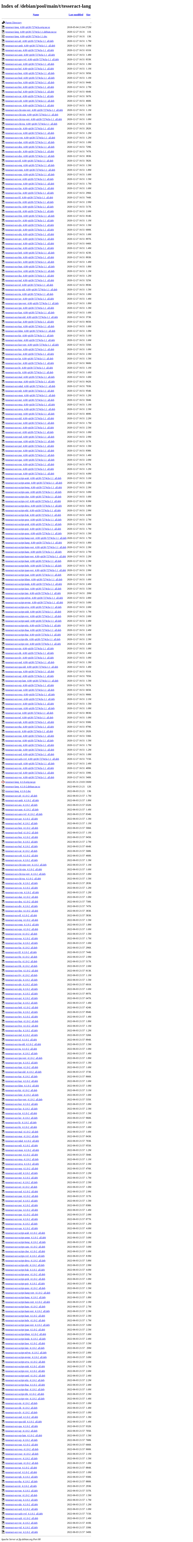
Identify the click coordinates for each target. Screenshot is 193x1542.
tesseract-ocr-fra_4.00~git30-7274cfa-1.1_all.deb (29, 206)
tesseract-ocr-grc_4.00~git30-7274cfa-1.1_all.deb (29, 239)
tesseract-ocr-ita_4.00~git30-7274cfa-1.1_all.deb (29, 294)
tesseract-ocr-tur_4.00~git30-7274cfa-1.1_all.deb (29, 740)
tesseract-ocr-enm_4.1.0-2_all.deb (22, 924)
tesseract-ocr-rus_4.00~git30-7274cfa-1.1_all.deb (29, 469)
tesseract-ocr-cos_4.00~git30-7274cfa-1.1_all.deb (29, 133)
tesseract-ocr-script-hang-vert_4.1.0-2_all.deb (27, 1292)
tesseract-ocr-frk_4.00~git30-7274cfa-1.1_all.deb (29, 211)
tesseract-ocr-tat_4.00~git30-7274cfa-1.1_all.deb (29, 713)
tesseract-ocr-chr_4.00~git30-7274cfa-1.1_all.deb (29, 128)
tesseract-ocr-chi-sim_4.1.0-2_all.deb (23, 869)
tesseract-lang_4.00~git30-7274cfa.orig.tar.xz (27, 27)
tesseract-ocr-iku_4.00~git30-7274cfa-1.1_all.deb (29, 275)
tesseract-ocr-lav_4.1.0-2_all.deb (21, 1118)
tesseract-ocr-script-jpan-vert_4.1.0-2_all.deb (27, 1325)
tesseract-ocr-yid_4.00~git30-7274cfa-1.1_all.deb (29, 772)
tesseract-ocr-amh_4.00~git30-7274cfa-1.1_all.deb (30, 45)
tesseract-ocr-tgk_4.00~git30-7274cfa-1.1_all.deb (29, 722)
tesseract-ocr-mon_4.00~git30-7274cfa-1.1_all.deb (30, 395)
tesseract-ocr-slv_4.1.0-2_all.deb (21, 1412)
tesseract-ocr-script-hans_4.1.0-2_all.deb (25, 1306)
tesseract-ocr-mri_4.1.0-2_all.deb (21, 1154)
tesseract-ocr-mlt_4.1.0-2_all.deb (21, 1145)
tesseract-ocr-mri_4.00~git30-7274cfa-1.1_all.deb (29, 400)
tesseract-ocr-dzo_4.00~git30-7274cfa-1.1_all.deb (29, 156)
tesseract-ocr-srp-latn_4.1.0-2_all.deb (23, 1435)
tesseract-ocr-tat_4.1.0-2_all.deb (21, 1467)
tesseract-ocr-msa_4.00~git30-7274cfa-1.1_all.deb (30, 404)
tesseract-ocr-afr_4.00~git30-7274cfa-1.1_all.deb (29, 41)
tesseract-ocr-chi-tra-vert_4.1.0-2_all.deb (25, 874)
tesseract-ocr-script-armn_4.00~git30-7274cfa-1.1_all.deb (33, 483)
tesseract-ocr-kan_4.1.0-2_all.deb (21, 1067)
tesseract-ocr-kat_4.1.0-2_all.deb (21, 1076)
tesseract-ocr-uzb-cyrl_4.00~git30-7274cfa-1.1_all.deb (32, 759)
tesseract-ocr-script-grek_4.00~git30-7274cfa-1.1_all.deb (33, 524)
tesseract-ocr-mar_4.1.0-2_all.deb (21, 1136)
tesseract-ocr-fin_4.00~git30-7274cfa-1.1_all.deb (29, 202)
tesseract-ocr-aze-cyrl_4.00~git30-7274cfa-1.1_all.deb (32, 59)
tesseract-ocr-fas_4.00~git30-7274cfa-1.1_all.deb (29, 193)
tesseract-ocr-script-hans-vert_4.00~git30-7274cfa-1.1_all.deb (35, 547)
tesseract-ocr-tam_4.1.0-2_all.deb (21, 1463)
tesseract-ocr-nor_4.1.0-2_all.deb (21, 1177)
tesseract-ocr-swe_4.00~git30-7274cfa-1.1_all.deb (30, 699)
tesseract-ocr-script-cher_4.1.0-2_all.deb (25, 1251)
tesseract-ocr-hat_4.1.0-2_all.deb (21, 1003)
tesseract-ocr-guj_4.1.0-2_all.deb (21, 998)
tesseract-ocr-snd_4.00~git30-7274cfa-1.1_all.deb (29, 662)
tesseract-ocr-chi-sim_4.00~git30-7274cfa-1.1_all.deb (31, 114)
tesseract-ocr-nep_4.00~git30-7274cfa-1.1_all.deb (29, 413)
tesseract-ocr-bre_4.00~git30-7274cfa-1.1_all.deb (29, 87)
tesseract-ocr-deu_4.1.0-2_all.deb (21, 901)
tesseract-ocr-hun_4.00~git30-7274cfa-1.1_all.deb (30, 266)
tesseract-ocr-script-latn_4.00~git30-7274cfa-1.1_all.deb (33, 593)
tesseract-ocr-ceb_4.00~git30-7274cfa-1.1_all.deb (29, 101)
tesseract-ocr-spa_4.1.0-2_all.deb (21, 1426)
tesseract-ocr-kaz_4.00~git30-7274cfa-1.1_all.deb (29, 326)
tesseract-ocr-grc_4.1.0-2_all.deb (21, 993)
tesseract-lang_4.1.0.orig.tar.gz (20, 782)
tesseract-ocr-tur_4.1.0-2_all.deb (21, 1495)
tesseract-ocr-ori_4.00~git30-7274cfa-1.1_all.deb (29, 432)
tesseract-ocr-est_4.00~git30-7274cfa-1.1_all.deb (29, 179)
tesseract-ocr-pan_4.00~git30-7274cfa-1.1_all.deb (29, 441)
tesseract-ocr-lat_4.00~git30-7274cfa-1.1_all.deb (29, 358)
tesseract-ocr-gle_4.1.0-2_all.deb (21, 984)
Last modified (76, 14)
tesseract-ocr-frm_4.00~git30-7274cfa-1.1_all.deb (29, 216)
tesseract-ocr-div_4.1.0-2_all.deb (21, 906)
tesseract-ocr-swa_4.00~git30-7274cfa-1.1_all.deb (30, 694)
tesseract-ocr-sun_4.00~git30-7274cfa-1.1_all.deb (29, 690)
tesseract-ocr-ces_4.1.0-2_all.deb (21, 860)
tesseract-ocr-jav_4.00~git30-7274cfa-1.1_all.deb (29, 298)
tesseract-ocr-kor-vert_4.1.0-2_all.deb (23, 1099)
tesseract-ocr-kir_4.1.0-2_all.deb (21, 1090)
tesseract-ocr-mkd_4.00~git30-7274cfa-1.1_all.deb (30, 386)
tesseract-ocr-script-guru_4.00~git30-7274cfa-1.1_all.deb (33, 533)
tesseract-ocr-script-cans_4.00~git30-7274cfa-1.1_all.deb (33, 492)
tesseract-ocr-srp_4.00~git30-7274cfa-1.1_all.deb (29, 685)
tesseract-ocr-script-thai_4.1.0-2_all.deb (24, 1389)
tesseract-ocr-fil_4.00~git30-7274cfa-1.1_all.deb (29, 197)
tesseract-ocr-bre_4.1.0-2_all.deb (21, 841)
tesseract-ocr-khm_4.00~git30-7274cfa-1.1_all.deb (30, 331)
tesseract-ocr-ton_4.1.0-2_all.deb (21, 1490)
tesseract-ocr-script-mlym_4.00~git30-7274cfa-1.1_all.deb (34, 598)
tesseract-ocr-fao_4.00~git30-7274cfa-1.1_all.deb (29, 188)
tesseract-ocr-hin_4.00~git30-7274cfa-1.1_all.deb (29, 257)
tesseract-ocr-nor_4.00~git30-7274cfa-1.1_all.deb (29, 423)
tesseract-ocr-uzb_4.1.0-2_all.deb (21, 1518)
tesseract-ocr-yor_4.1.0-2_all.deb (21, 1532)
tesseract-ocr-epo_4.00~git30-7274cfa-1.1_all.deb (29, 174)
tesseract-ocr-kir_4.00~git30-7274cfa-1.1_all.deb (29, 335)
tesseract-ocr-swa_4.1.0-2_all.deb (21, 1449)
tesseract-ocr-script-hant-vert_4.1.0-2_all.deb (27, 1311)
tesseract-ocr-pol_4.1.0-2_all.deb (21, 1200)
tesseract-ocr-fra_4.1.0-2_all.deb (21, 961)
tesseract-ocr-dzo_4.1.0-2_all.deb (21, 911)
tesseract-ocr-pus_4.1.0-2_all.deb (21, 1210)
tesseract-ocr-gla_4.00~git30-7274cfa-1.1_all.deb (29, 225)
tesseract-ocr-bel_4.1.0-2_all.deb (21, 823)
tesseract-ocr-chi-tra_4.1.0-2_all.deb (23, 878)
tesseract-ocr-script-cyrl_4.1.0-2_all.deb (25, 1256)
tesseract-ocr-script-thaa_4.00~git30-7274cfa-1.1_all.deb (33, 630)
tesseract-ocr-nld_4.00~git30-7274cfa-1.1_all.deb (29, 418)
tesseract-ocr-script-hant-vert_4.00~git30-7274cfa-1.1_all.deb (35, 556)
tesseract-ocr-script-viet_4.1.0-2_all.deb (24, 1398)
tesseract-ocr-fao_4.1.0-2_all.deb (21, 943)
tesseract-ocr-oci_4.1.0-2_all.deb (21, 1182)
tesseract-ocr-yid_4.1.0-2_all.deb (21, 1527)
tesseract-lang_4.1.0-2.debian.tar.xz (22, 786)
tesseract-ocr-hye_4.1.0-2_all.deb (21, 1026)
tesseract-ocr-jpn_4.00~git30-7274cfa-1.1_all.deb (29, 308)
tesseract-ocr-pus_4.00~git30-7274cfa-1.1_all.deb (29, 455)
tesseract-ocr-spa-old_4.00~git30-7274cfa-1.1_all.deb (31, 667)
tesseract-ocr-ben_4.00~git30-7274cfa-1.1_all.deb (29, 73)
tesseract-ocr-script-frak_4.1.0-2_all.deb (25, 1269)
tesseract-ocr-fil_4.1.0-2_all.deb (21, 952)
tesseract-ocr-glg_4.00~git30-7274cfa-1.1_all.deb (29, 234)
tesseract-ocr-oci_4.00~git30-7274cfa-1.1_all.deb (29, 427)
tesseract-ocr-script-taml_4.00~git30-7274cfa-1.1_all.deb (33, 621)
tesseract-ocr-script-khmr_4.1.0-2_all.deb (25, 1334)
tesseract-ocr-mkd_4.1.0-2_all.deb (22, 1141)
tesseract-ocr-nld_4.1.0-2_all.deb (21, 1173)
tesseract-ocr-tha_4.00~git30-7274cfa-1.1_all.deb (29, 726)
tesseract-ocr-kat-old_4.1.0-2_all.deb (23, 1072)
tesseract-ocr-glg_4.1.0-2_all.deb (21, 989)
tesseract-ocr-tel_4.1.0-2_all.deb (21, 1472)
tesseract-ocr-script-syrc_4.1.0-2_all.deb (25, 1371)
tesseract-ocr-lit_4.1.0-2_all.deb (21, 1122)
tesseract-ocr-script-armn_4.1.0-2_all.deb (25, 1237)
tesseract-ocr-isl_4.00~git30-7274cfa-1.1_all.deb (29, 285)
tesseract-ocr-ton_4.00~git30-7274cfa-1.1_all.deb (29, 736)
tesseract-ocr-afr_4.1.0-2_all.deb (21, 795)
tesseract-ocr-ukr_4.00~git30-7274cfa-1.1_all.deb (29, 749)
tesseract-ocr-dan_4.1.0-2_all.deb (21, 897)
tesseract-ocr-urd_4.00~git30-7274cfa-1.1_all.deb (29, 754)
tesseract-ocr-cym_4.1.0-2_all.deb (22, 892)
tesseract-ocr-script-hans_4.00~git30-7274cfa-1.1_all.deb (33, 552)
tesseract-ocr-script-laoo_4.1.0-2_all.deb (25, 1343)
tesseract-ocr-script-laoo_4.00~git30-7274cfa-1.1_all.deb (33, 588)
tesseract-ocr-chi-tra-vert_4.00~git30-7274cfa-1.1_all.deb (33, 119)
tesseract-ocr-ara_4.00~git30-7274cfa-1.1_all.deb (29, 50)
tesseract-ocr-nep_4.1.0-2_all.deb (21, 1168)
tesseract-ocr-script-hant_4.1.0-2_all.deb (25, 1316)
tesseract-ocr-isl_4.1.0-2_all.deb (21, 1039)
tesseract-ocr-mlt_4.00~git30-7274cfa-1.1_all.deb (29, 390)
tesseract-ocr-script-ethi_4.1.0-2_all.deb (24, 1265)
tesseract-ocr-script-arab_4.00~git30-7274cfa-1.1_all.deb (33, 478)
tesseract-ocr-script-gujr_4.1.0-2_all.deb (25, 1283)
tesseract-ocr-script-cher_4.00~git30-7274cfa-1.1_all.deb (33, 496)
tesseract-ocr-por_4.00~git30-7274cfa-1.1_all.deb (29, 450)
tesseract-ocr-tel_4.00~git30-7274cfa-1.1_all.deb (29, 717)
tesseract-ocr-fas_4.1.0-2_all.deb (21, 947)
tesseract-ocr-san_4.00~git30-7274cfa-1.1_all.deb (29, 473)
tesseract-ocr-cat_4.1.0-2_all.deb (21, 851)
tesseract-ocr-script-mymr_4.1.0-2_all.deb (26, 1357)
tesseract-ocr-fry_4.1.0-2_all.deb (21, 975)
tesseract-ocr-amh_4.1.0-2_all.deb (22, 800)
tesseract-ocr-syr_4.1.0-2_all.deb (21, 1458)
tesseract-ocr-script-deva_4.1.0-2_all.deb (25, 1260)
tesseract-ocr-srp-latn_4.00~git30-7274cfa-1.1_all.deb (31, 680)
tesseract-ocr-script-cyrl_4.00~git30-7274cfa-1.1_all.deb (33, 501)
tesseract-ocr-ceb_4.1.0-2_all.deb (21, 855)
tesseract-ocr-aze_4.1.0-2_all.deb (21, 818)
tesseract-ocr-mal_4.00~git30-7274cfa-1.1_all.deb (30, 377)
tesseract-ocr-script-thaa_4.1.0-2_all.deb (25, 1385)
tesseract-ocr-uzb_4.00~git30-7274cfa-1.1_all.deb (29, 763)
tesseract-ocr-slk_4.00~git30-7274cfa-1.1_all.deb (29, 653)
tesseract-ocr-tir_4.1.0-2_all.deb (21, 1486)
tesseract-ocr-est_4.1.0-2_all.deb (21, 934)
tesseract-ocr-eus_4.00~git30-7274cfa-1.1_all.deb (29, 183)
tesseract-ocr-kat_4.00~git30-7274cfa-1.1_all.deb (29, 321)
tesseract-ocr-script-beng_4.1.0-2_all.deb (25, 1242)
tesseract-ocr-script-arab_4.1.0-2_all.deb (25, 1233)
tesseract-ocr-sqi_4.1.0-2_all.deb (21, 1431)
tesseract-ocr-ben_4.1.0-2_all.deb (21, 828)
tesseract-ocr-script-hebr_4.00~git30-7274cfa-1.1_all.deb (33, 565)
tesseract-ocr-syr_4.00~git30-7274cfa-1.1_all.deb (29, 703)
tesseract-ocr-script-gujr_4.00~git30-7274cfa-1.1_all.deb (33, 529)
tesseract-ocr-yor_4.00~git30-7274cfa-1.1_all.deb (29, 777)
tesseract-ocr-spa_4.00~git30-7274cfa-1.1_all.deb (29, 671)
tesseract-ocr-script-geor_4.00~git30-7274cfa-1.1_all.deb (33, 519)
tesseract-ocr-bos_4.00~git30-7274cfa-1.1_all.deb (29, 82)
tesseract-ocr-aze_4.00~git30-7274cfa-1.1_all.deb (29, 64)
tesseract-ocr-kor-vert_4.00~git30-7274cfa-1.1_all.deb (32, 344)
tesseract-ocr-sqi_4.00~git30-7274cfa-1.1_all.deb (29, 676)
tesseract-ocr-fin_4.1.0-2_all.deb (21, 957)
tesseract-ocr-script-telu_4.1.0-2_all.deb (24, 1380)
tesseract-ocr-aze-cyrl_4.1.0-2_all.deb (23, 814)
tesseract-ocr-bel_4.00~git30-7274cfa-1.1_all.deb (29, 68)
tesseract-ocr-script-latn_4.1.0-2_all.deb (24, 1348)
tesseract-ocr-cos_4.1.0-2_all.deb (21, 888)
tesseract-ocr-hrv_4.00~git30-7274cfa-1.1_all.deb (29, 262)
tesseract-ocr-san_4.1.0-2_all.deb (21, 1228)
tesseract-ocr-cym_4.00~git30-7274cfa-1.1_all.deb (30, 137)
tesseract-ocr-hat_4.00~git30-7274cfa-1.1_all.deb (29, 248)
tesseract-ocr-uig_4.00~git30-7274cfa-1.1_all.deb (29, 745)
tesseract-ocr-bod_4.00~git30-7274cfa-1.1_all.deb (30, 78)
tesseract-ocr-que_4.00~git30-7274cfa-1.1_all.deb (29, 460)
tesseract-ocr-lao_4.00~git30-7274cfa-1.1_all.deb (29, 354)
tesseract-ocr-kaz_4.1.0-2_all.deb (21, 1081)
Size (88, 14)
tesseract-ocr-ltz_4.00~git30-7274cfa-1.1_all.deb (29, 372)
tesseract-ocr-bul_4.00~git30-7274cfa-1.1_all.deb (29, 91)
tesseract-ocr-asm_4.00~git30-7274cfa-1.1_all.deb (30, 55)
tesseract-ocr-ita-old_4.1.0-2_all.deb (23, 1044)
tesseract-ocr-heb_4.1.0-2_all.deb (21, 1007)
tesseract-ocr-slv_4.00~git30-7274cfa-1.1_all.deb (29, 657)
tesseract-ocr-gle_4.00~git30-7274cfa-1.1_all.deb (29, 229)
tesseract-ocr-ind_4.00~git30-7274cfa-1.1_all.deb (29, 280)
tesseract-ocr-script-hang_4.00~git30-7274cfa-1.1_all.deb (33, 542)
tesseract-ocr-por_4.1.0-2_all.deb (21, 1205)
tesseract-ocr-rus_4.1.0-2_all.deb (21, 1223)
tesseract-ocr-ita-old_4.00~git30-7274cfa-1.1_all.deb (31, 289)
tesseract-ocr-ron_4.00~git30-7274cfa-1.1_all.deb (29, 464)
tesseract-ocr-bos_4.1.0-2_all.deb (21, 837)
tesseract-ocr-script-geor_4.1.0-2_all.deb (25, 1274)
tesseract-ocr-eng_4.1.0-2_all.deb (21, 920)
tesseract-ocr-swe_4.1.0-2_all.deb (21, 1454)
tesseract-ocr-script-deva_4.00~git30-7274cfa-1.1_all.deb (33, 506)
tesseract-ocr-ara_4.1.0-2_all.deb (21, 805)
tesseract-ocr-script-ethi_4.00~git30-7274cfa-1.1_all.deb (33, 510)
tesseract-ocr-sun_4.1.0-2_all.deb (21, 1444)
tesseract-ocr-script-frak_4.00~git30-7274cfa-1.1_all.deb (33, 515)
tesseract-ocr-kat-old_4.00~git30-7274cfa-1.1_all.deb (31, 317)
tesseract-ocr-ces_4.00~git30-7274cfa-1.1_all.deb (29, 105)
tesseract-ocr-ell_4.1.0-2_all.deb (21, 915)
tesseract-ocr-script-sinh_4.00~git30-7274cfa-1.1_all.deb (33, 611)
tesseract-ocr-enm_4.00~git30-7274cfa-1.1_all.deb (30, 170)
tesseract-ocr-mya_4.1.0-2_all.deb (22, 1164)
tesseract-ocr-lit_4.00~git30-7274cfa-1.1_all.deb (29, 367)
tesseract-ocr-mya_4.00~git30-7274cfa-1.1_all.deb (30, 409)
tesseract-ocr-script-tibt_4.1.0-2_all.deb (24, 1394)
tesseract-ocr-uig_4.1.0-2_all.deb (21, 1500)
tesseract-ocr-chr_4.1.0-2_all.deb (21, 883)
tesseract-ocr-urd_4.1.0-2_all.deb (21, 1509)
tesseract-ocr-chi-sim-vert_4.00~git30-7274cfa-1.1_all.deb (34, 110)
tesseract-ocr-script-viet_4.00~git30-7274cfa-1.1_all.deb (33, 644)
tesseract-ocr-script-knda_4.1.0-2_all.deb (25, 1339)
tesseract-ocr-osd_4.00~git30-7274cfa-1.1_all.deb (29, 437)
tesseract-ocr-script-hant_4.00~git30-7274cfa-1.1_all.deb (33, 561)
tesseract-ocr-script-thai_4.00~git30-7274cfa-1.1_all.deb (33, 634)
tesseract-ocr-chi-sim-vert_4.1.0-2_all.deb (25, 865)
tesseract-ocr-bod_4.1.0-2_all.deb (21, 832)
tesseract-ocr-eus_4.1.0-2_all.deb (21, 938)
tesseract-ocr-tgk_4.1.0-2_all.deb (21, 1477)
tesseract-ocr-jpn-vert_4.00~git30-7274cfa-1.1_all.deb (32, 303)
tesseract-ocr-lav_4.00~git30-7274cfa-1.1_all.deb (29, 363)
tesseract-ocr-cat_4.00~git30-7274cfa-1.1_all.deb (29, 96)
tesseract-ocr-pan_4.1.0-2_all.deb (21, 1196)
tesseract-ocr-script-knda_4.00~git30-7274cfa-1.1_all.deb (33, 584)
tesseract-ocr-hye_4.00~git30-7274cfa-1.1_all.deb (29, 271)
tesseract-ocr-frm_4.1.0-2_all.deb (21, 970)
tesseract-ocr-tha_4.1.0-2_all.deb (21, 1481)
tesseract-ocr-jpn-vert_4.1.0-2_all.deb (23, 1058)
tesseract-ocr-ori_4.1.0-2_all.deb (21, 1187)
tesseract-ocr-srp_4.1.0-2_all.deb (21, 1440)
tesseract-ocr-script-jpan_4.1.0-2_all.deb (25, 1329)
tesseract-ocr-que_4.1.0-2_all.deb (21, 1214)
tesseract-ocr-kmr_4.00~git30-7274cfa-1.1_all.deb (30, 340)
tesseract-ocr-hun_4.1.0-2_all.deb (21, 1021)
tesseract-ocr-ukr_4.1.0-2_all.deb (21, 1504)
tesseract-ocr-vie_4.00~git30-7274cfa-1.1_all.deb (29, 768)
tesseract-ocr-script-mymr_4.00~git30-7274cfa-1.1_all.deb (34, 602)
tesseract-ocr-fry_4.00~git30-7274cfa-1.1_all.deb (29, 220)
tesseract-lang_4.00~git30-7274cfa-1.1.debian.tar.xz (30, 32)
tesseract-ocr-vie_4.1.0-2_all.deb (21, 1523)
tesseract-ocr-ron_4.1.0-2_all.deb (21, 1219)
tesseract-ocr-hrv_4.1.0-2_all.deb (21, 1016)
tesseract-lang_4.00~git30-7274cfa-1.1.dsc (26, 36)
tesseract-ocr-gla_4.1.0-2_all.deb (21, 980)
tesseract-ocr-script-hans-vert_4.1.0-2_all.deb (27, 1302)
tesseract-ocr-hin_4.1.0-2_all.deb (21, 1012)
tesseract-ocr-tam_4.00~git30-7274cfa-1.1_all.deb (30, 708)
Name (36, 14)
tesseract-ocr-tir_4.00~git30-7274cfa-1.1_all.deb (29, 731)
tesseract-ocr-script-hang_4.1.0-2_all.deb (25, 1297)
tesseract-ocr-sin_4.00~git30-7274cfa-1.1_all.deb (29, 648)
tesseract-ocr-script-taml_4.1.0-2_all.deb (25, 1375)
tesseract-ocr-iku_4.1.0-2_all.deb (21, 1030)
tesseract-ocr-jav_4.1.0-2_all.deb (21, 1053)
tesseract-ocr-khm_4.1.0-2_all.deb (22, 1085)
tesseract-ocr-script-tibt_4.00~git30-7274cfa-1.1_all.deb (32, 639)
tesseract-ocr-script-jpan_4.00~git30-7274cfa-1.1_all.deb (33, 575)
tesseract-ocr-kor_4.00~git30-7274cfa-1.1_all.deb (29, 349)
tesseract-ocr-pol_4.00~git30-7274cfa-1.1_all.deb (29, 446)
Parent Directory (13, 22)
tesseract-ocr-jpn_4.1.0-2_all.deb (21, 1062)
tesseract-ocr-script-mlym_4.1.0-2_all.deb (25, 1352)
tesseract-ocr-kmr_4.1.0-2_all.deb (21, 1095)
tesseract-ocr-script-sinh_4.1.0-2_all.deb (25, 1366)
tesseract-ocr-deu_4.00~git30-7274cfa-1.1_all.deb (29, 147)
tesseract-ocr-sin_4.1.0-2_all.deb (21, 1403)
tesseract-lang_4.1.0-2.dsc (18, 791)
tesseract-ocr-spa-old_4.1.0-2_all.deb (23, 1421)
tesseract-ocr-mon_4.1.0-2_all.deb (22, 1150)
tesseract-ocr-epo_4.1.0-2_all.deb (21, 929)
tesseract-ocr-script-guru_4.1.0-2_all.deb (25, 1288)
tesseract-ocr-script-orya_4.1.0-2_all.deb (25, 1362)
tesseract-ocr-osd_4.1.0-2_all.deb (21, 1191)
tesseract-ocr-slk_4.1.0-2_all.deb (21, 1408)
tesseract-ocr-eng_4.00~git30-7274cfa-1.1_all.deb (29, 165)
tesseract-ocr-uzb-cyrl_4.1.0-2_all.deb (24, 1513)
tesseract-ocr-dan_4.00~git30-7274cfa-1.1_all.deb (29, 142)
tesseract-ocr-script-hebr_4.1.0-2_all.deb (25, 1320)
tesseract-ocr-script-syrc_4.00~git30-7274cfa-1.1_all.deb (33, 616)
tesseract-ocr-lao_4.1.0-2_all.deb (21, 1108)
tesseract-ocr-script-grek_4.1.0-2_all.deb (25, 1279)
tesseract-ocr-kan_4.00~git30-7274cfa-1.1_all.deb (29, 312)
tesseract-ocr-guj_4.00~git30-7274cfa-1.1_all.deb (29, 243)
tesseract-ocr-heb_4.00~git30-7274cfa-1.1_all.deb (29, 252)
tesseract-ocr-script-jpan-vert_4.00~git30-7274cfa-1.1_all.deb (35, 570)
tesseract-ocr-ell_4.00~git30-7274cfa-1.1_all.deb (29, 160)
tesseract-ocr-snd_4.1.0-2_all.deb (21, 1417)
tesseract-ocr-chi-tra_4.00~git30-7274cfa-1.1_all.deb (31, 124)
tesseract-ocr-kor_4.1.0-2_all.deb (21, 1104)
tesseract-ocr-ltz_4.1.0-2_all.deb (21, 1127)
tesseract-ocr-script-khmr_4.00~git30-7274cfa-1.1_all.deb (33, 579)
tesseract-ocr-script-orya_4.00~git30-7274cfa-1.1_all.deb (33, 607)
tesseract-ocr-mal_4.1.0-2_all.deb (21, 1131)
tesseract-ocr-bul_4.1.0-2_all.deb (21, 846)
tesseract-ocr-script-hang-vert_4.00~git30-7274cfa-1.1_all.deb (36, 538)
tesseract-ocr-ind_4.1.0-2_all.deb (21, 1035)
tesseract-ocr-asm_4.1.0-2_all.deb (21, 809)
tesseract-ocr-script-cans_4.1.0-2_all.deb (25, 1246)
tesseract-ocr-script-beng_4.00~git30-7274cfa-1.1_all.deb (33, 487)
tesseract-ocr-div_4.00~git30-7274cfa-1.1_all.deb (29, 151)
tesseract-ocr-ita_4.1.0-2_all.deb (21, 1049)
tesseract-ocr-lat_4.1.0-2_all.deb (21, 1113)
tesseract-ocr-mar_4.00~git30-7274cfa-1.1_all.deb (30, 381)
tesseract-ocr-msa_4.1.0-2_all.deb (21, 1159)
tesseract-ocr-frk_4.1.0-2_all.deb (21, 966)
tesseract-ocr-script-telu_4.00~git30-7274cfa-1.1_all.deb (33, 625)
